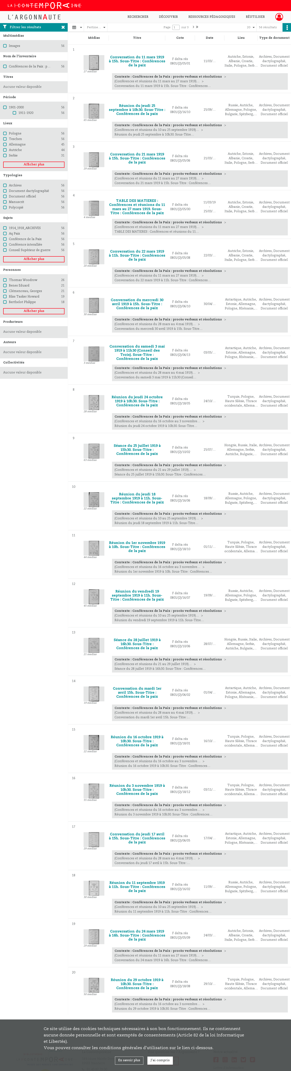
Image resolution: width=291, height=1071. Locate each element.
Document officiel (22, 196)
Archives (15, 185)
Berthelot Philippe (22, 302)
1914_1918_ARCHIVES (25, 228)
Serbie (13, 155)
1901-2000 (16, 107)
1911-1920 (25, 113)
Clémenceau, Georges (25, 291)
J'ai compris (160, 1060)
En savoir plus (129, 1060)
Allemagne (17, 144)
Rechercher (137, 16)
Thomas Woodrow (23, 280)
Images (14, 46)
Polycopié (16, 207)
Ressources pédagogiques (211, 16)
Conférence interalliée (25, 244)
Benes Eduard (19, 285)
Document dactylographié (29, 191)
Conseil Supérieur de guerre (29, 250)
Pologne (15, 133)
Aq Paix (14, 233)
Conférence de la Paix (25, 239)
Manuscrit (16, 202)
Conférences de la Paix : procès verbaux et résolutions (49, 66)
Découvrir (168, 16)
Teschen (15, 139)
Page (167, 27)
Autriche (15, 150)
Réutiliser (255, 16)
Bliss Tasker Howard (24, 296)
